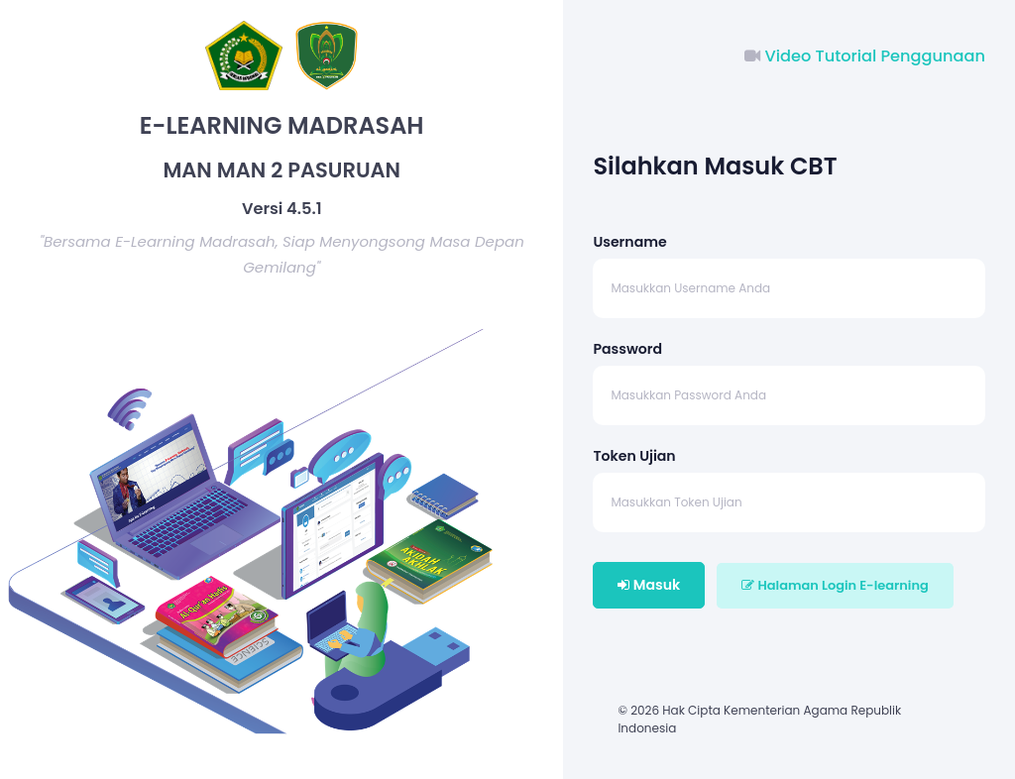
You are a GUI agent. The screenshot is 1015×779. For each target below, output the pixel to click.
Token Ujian (634, 456)
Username (629, 242)
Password (627, 349)
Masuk (649, 585)
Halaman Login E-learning (834, 585)
